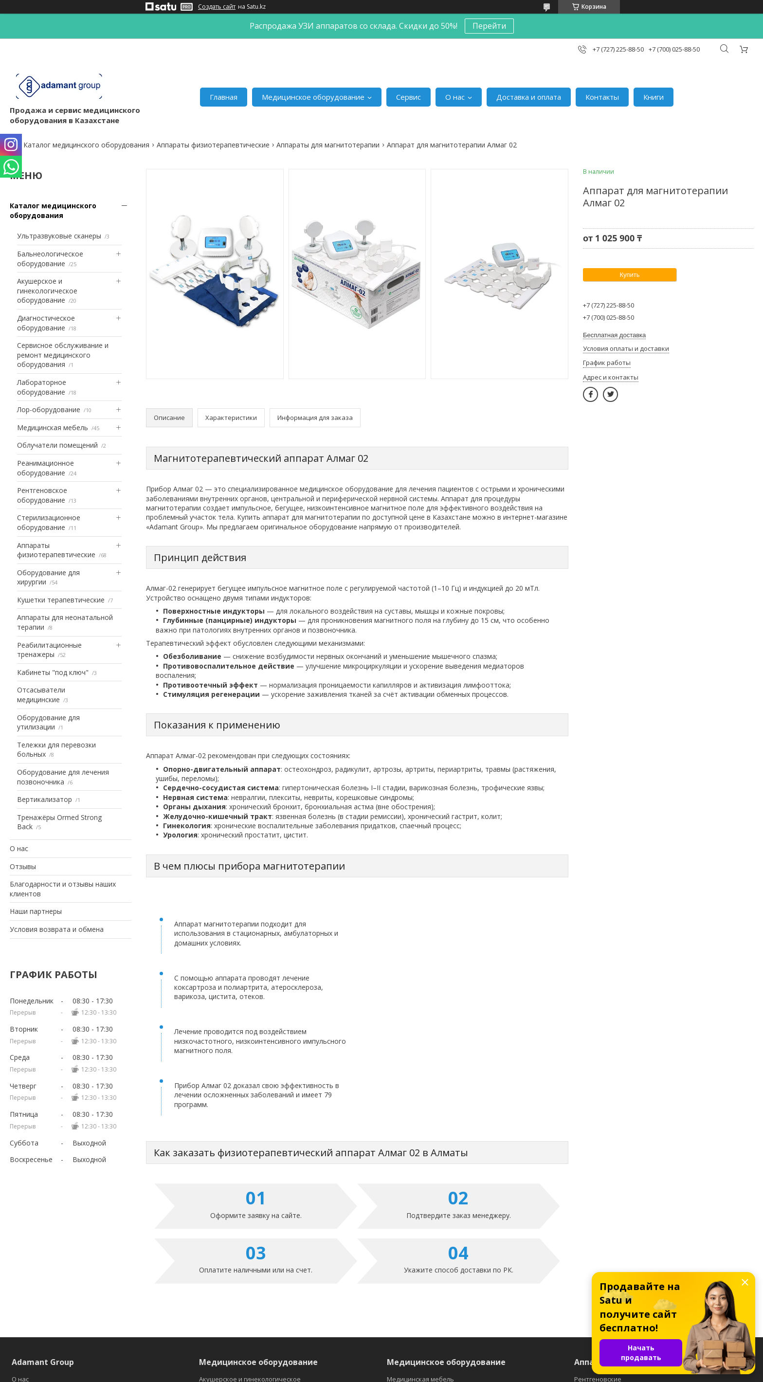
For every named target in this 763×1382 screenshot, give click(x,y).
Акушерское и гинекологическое (250, 1271)
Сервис (408, 97)
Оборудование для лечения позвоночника (63, 776)
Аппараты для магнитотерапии (328, 144)
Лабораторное (222, 1294)
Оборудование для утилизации (48, 722)
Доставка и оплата (528, 97)
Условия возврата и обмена (57, 929)
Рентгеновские (597, 1271)
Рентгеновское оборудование (42, 495)
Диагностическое (226, 1282)
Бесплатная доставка (614, 335)
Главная (223, 97)
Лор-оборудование (48, 409)
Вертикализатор (44, 799)
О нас (455, 97)
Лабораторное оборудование (41, 387)
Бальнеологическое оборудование (50, 258)
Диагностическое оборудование (46, 322)
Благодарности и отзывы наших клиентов (63, 888)
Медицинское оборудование (313, 97)
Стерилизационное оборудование (48, 522)
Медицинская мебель (52, 427)
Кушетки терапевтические (61, 599)
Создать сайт (217, 6)
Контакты (602, 97)
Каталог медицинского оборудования (86, 144)
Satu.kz (425, 1363)
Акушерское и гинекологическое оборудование (47, 290)
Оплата (23, 1305)
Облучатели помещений (57, 445)
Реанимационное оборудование (45, 467)
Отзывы (23, 866)
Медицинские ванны (419, 1282)
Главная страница (40, 1316)
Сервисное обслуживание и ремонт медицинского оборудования (63, 355)
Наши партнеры (36, 911)
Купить (629, 274)
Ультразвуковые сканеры (59, 235)
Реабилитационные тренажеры (49, 649)
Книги (653, 97)
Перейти (489, 25)
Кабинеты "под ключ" (53, 672)
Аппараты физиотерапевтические (213, 144)
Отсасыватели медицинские (41, 694)
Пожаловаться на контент (417, 1372)
